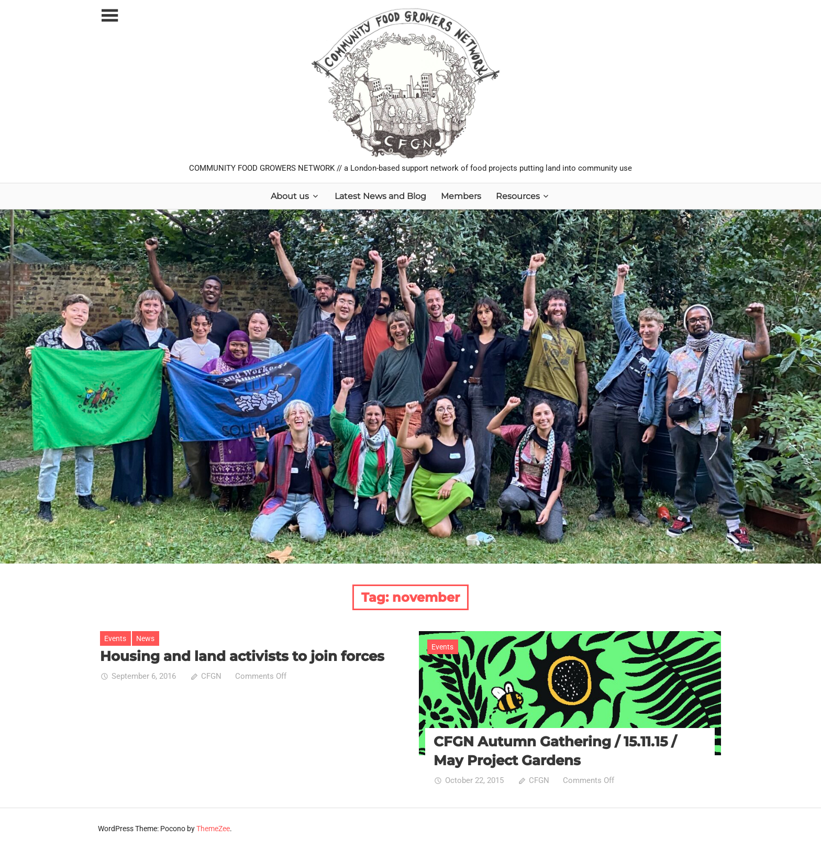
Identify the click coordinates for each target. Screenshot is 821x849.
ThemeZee (213, 828)
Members (461, 196)
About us (290, 196)
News (145, 638)
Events (115, 638)
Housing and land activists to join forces (242, 656)
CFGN (211, 676)
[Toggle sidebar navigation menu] (109, 16)
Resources (518, 196)
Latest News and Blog (380, 196)
